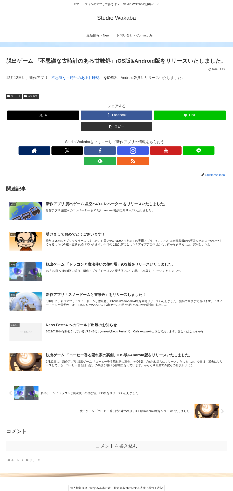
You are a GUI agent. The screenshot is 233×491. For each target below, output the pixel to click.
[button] (116, 126)
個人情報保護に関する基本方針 (90, 478)
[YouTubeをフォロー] (121, 150)
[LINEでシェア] (190, 115)
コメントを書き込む (117, 436)
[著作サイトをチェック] (83, 150)
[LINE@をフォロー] (131, 150)
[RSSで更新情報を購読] (150, 150)
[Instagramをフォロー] (112, 150)
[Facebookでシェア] (116, 115)
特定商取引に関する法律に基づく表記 (138, 478)
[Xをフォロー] (93, 150)
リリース (14, 96)
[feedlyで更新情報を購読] (140, 150)
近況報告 (31, 96)
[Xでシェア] (43, 115)
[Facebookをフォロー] (102, 150)
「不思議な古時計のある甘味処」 (75, 78)
